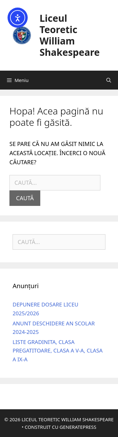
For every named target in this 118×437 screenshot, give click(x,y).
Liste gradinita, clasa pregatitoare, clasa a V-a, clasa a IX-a (58, 350)
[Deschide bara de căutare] (108, 80)
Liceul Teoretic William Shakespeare (70, 35)
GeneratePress (77, 427)
